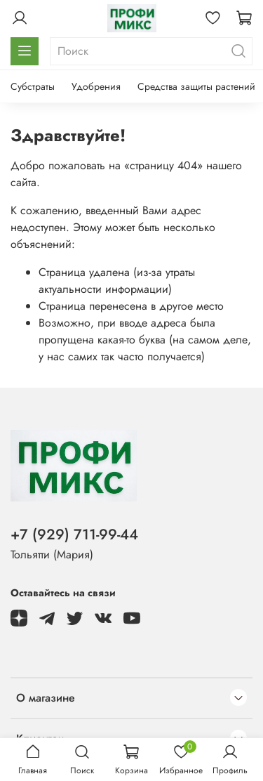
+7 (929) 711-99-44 (74, 534)
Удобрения (96, 86)
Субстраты (33, 86)
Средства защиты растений (196, 86)
